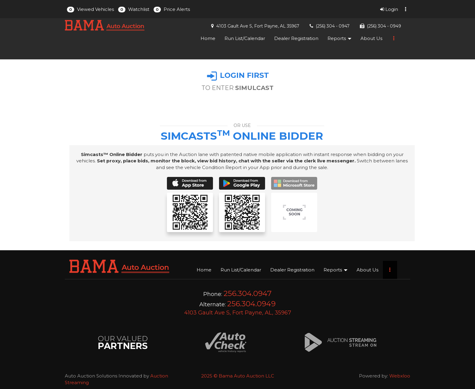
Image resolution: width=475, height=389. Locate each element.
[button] (90, 9)
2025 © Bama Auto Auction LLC (237, 376)
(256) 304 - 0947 (333, 26)
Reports (339, 38)
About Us (371, 38)
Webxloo (399, 376)
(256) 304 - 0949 (384, 26)
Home (208, 38)
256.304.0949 (251, 303)
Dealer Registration (296, 38)
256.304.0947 (248, 293)
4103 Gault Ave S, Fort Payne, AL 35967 (257, 26)
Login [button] (389, 9)
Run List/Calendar (244, 38)
